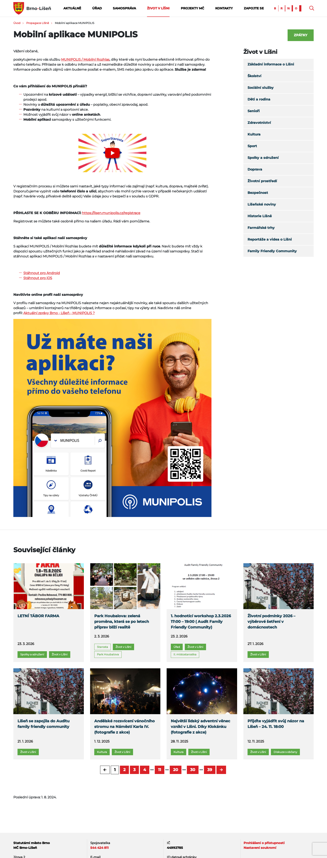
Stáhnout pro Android (41, 273)
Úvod (16, 23)
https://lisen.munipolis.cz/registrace (111, 213)
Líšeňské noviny (262, 204)
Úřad (97, 8)
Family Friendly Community (272, 251)
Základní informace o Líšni (271, 64)
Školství (254, 76)
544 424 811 (99, 848)
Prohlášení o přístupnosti (264, 843)
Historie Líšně (260, 216)
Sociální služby (261, 88)
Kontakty (224, 8)
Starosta (102, 647)
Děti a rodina (259, 99)
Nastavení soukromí (260, 848)
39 (209, 769)
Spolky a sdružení (263, 158)
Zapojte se (254, 8)
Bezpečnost (258, 193)
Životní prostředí (262, 181)
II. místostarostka (185, 654)
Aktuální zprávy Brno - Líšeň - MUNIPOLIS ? (59, 313)
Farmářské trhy (261, 228)
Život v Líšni (158, 8)
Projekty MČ (192, 8)
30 (192, 769)
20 (175, 769)
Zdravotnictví (259, 123)
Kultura (254, 134)
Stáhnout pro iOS (37, 278)
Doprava (255, 169)
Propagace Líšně (37, 23)
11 (159, 769)
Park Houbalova (108, 654)
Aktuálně (72, 8)
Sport (252, 146)
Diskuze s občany (285, 752)
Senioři (254, 111)
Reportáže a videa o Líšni (270, 239)
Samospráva (124, 8)
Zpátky (300, 35)
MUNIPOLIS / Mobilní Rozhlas (85, 59)
